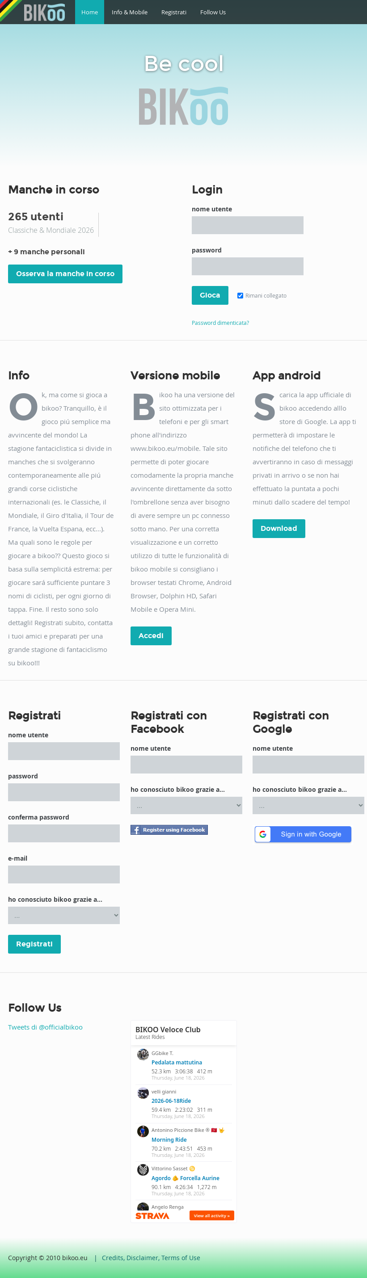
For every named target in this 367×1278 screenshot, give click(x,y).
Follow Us (213, 12)
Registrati (173, 12)
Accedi (151, 635)
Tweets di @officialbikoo (45, 1026)
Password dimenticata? (220, 322)
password (207, 250)
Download (279, 528)
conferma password (38, 817)
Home (89, 12)
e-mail (17, 858)
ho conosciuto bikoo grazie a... (55, 899)
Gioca (210, 295)
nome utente (212, 209)
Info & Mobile (130, 12)
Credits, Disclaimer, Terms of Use (151, 1257)
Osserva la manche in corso (65, 273)
